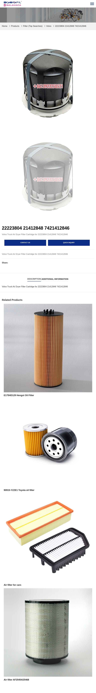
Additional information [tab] (55, 279)
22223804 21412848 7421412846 (70, 26)
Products (15, 26)
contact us (25, 243)
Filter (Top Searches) (32, 26)
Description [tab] (34, 279)
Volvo (48, 26)
